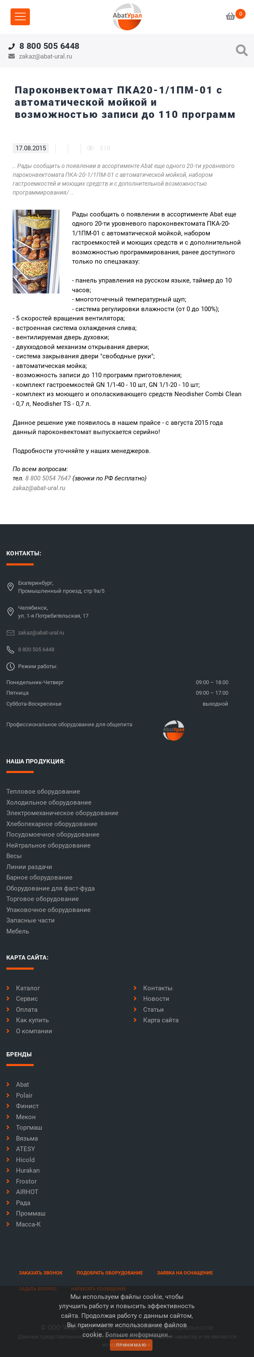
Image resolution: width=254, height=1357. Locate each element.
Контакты (153, 988)
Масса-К (23, 1224)
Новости (151, 998)
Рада (18, 1203)
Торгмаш (24, 1127)
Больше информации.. (138, 1334)
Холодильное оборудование (48, 802)
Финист (22, 1106)
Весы (14, 856)
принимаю (131, 1345)
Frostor (21, 1181)
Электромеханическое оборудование (62, 813)
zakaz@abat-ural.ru (39, 488)
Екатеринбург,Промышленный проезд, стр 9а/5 (61, 587)
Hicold (20, 1160)
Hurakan (23, 1170)
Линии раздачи (29, 867)
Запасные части (30, 920)
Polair (19, 1095)
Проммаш (25, 1213)
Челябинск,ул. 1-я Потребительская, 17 (53, 612)
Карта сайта (156, 1020)
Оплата (21, 1009)
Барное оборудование (39, 877)
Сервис (22, 998)
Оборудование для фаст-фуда (50, 888)
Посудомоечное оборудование (52, 834)
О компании (29, 1031)
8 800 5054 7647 (48, 478)
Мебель (17, 931)
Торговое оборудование (42, 899)
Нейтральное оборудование (48, 845)
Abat (17, 1084)
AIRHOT (22, 1192)
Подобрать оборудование (110, 1273)
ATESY (20, 1149)
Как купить (27, 1020)
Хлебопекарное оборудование (51, 824)
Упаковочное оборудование (48, 910)
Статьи (149, 1009)
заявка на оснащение (185, 1273)
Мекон (21, 1117)
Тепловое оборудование (43, 791)
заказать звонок (40, 1273)
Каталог (23, 988)
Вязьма (22, 1138)
